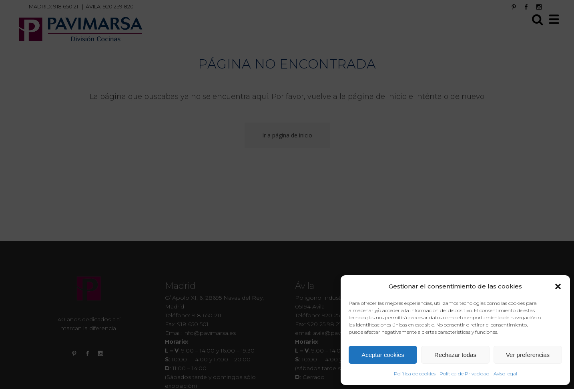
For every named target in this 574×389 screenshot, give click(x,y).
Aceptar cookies (382, 354)
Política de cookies (415, 374)
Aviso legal (505, 374)
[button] (558, 286)
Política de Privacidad (465, 374)
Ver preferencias (528, 354)
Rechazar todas (455, 354)
